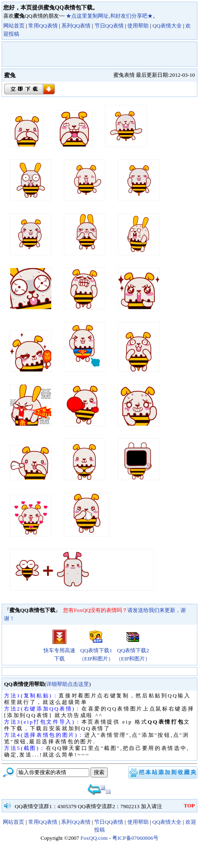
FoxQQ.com (94, 838)
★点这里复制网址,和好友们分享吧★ (109, 16)
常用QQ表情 (42, 26)
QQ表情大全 (167, 26)
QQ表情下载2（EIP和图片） (133, 652)
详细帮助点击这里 (67, 684)
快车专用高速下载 (59, 652)
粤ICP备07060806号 (135, 838)
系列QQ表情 (75, 26)
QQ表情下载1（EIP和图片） (96, 652)
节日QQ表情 (109, 26)
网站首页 (14, 26)
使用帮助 (138, 26)
